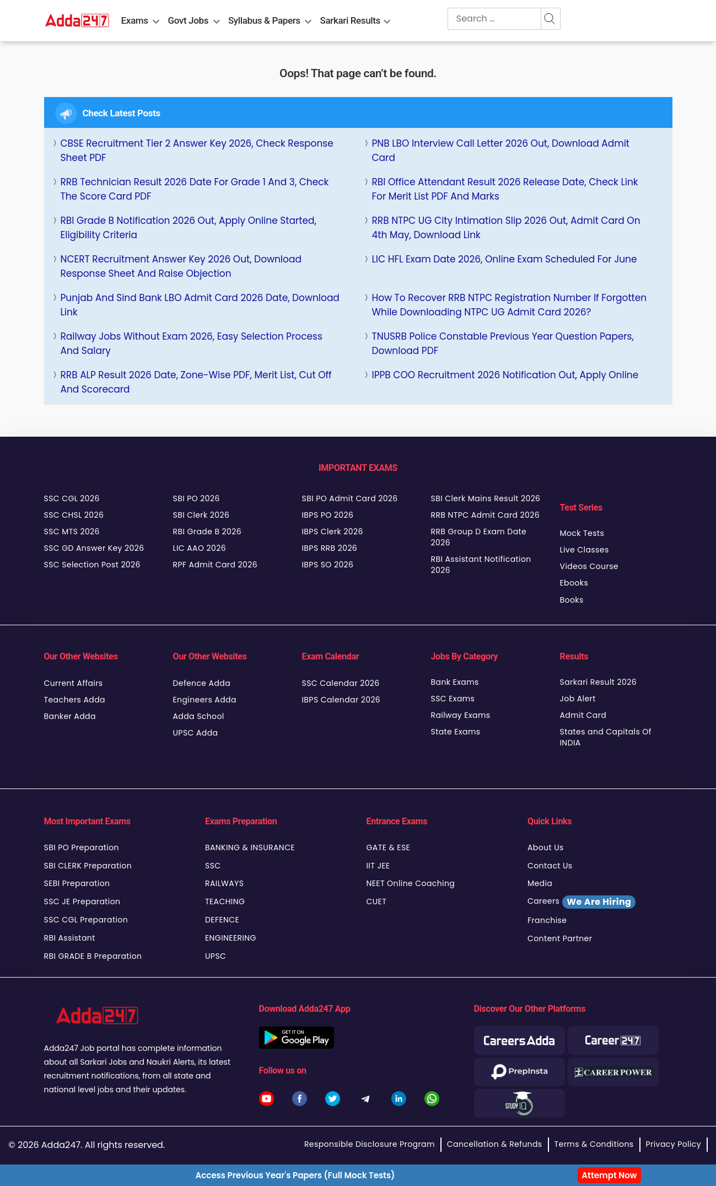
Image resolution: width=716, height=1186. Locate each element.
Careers (581, 902)
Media (539, 883)
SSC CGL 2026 (72, 498)
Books (572, 599)
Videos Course (589, 566)
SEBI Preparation (77, 883)
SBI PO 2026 (196, 498)
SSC (213, 865)
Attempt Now (609, 1175)
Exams (134, 20)
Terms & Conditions (594, 1144)
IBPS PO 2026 (328, 514)
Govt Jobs (188, 20)
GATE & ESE (389, 847)
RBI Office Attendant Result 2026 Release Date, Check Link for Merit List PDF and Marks (505, 189)
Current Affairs (73, 683)
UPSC (215, 956)
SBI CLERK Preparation (88, 865)
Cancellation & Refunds (494, 1144)
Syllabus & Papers (264, 20)
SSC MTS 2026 (72, 531)
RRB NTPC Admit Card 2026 (485, 514)
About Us (545, 847)
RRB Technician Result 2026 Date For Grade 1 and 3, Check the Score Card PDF (195, 189)
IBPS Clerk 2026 (332, 531)
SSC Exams (453, 698)
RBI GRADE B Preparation (93, 956)
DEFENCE (222, 919)
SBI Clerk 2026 (201, 514)
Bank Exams (455, 682)
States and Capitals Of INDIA (606, 737)
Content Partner (559, 938)
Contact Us (550, 865)
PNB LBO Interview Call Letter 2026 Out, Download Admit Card (501, 150)
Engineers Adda (204, 699)
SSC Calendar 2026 (341, 683)
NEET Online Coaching (411, 883)
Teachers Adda (74, 699)
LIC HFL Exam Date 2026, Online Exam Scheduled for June (504, 259)
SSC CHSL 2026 (74, 514)
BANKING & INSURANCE (250, 847)
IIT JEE (378, 865)
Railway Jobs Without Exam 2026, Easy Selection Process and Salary (191, 343)
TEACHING (225, 901)
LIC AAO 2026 (199, 548)
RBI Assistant (69, 937)
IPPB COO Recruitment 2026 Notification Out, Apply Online (505, 375)
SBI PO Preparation (81, 847)
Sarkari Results (350, 20)
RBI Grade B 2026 (207, 531)
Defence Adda (202, 683)
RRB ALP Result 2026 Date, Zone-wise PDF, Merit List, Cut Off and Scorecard (196, 382)
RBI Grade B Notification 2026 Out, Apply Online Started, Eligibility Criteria (188, 228)
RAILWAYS (224, 883)
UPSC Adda (195, 732)
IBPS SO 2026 (328, 564)
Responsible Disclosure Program (369, 1144)
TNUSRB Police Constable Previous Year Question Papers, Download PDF (503, 343)
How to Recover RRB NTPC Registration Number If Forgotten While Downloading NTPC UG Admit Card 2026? (509, 305)
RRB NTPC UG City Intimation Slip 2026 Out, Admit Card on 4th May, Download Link (506, 228)
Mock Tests (582, 533)
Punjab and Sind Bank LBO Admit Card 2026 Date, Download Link (200, 305)
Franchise (547, 920)
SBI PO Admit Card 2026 (350, 498)
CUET (377, 901)
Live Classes (584, 549)
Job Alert (578, 698)
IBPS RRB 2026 (330, 548)
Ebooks (574, 582)
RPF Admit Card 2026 (215, 564)
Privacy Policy (673, 1144)
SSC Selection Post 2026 (92, 564)
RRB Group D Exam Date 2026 (479, 537)
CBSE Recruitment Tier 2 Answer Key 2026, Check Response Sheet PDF (197, 150)
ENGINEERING (230, 937)
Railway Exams (461, 715)
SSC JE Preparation (82, 901)
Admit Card (583, 715)
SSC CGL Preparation (86, 919)
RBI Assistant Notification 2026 (481, 565)
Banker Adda (70, 716)
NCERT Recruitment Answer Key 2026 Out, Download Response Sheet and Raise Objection (181, 266)
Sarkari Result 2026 (598, 682)
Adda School (198, 716)
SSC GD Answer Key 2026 (94, 548)
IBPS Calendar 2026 (341, 699)
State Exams (456, 731)
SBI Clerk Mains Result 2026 (486, 498)
